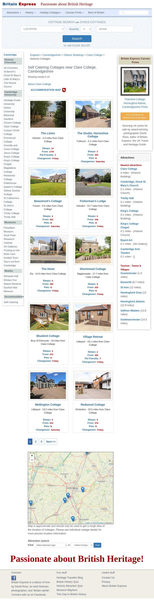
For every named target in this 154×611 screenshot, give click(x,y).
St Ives (125, 287)
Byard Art (126, 240)
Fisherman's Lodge (93, 201)
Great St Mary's (12, 75)
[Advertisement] (13, 352)
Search (77, 38)
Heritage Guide (12, 100)
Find (30, 545)
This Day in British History (71, 594)
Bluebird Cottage (47, 335)
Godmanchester (130, 319)
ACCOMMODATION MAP (46, 89)
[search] (133, 12)
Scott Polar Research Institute (10, 239)
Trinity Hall (9, 217)
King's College (11, 156)
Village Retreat (93, 336)
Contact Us (108, 577)
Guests (74, 29)
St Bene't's (9, 71)
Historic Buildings (74, 55)
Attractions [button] (14, 12)
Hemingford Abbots (133, 301)
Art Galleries (10, 246)
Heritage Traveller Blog (70, 577)
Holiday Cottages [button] (50, 12)
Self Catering (11, 302)
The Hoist (47, 268)
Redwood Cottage (93, 404)
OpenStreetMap (98, 523)
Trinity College (11, 213)
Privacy (106, 581)
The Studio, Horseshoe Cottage (92, 135)
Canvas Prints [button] (74, 12)
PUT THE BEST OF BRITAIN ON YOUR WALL (135, 116)
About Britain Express (114, 585)
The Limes (48, 133)
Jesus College (11, 153)
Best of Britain (96, 12)
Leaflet (87, 523)
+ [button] (32, 456)
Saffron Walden (130, 310)
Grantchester (129, 273)
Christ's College (12, 122)
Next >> (51, 441)
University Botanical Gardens (9, 115)
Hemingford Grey (131, 292)
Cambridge (10, 54)
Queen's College (13, 186)
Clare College (94, 55)
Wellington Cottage (48, 404)
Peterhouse (10, 183)
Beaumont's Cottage (48, 201)
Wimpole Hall (11, 276)
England (35, 55)
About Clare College (39, 84)
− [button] (32, 460)
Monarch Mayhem (67, 590)
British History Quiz (68, 581)
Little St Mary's (12, 79)
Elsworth (126, 282)
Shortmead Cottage (93, 268)
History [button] (30, 12)
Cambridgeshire (52, 55)
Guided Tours (11, 257)
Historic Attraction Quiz (70, 585)
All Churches (11, 68)
